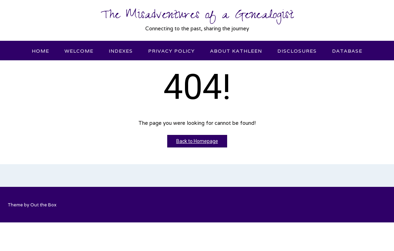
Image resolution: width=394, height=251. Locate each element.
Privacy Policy (171, 51)
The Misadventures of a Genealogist (197, 16)
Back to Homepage (197, 141)
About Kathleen (236, 51)
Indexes (121, 51)
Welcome (78, 51)
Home (40, 51)
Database (347, 51)
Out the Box (43, 205)
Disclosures (297, 51)
